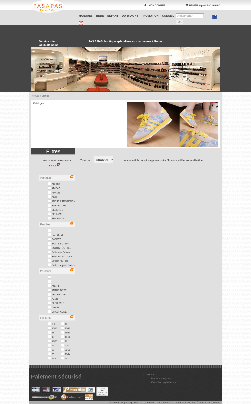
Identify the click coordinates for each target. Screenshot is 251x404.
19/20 (52, 340)
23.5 (52, 358)
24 (64, 358)
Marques (86, 15)
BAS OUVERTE (58, 234)
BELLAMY (55, 214)
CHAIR (53, 307)
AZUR (53, 298)
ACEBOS (54, 183)
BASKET (54, 239)
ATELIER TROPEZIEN (61, 201)
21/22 (65, 345)
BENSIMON (56, 218)
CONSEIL (168, 15)
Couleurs (56, 271)
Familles (56, 224)
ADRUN (54, 192)
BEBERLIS (55, 209)
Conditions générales (163, 382)
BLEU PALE (56, 303)
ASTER (53, 196)
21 (51, 345)
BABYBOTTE (57, 205)
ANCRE (54, 285)
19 (51, 336)
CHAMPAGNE (57, 311)
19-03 (65, 336)
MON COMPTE (157, 5)
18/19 (65, 332)
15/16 (52, 328)
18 (51, 332)
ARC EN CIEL (57, 294)
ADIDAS (54, 188)
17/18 (65, 328)
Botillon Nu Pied (58, 260)
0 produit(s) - (202, 5)
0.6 (51, 323)
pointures (56, 317)
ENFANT (112, 15)
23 (51, 353)
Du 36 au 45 (130, 15)
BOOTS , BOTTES (59, 247)
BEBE (100, 15)
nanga (53, 165)
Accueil (35, 95)
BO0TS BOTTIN (58, 243)
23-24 (65, 353)
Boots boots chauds (60, 256)
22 (51, 349)
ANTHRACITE (57, 290)
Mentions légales (161, 378)
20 (64, 340)
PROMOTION (150, 15)
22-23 (65, 349)
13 (64, 323)
